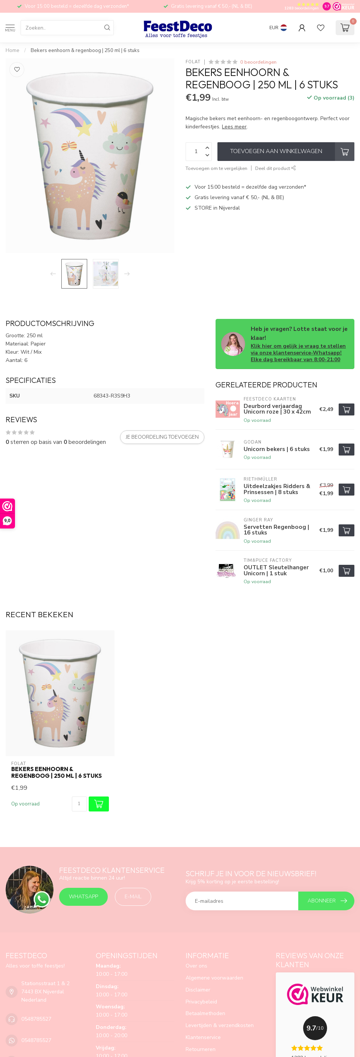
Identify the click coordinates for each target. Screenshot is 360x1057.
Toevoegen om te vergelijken (216, 168)
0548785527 (36, 1019)
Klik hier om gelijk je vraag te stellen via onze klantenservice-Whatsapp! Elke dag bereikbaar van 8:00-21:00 (298, 352)
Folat (193, 62)
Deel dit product (275, 168)
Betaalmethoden (205, 1013)
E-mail (133, 896)
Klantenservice (203, 1037)
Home (12, 50)
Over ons (196, 965)
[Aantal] (79, 803)
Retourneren (201, 1049)
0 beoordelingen (258, 62)
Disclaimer (198, 989)
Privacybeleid (201, 1001)
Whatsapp (83, 896)
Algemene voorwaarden (214, 977)
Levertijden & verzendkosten (220, 1025)
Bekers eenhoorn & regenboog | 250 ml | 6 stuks (85, 50)
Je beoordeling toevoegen (162, 437)
